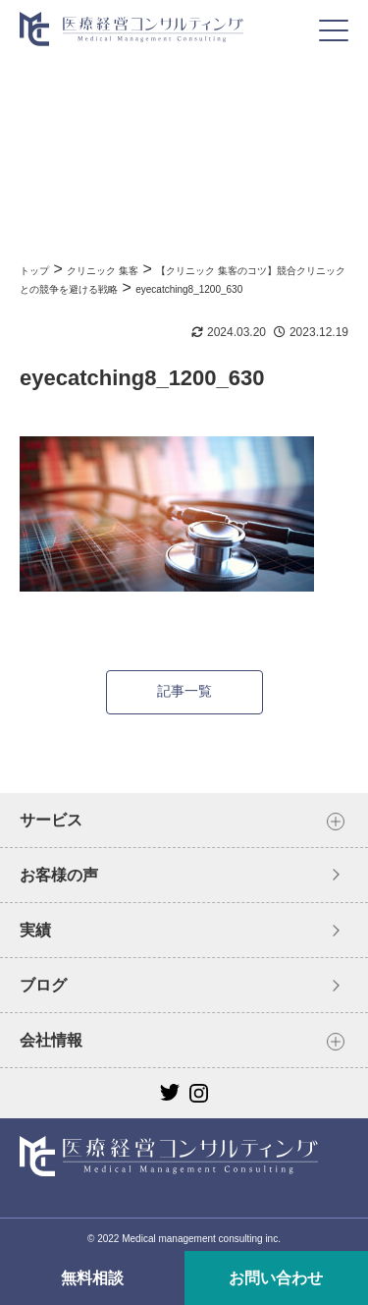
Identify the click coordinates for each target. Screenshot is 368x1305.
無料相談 (92, 1278)
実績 (35, 930)
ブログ (43, 985)
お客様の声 (59, 875)
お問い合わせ (276, 1278)
